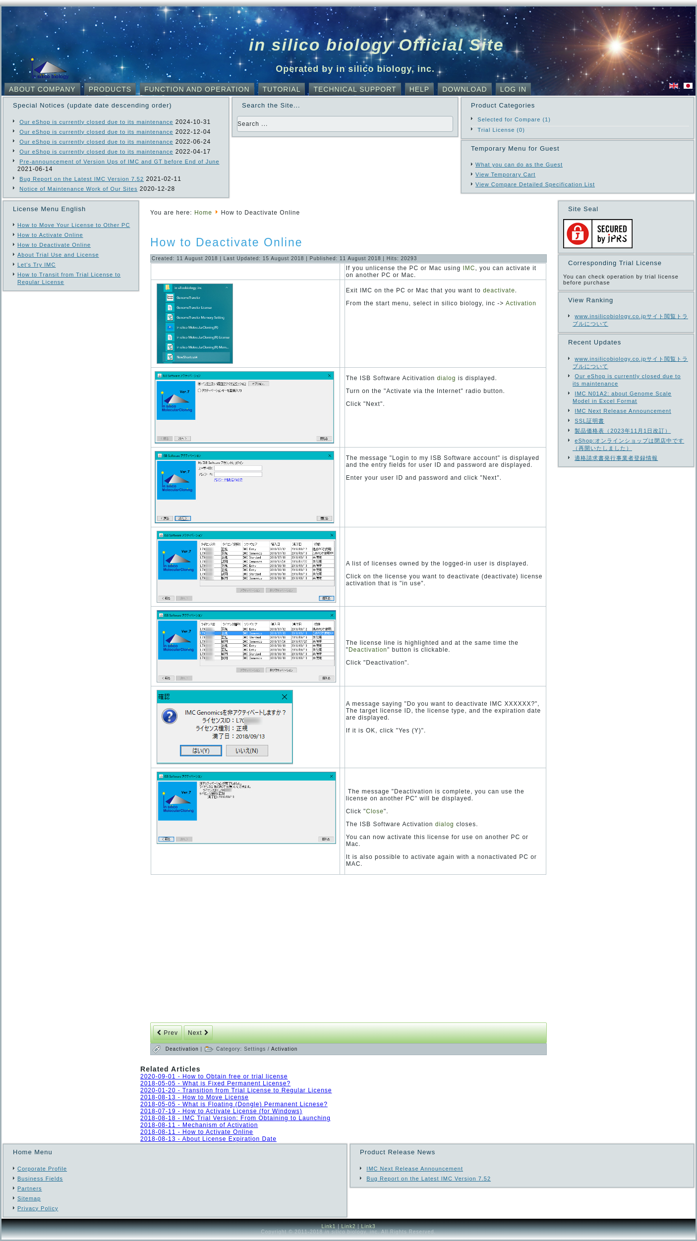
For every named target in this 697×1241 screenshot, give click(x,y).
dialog (446, 378)
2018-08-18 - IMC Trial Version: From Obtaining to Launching (235, 1118)
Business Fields (40, 1179)
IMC (469, 268)
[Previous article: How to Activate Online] (167, 1032)
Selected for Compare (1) (514, 119)
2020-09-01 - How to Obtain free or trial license (214, 1076)
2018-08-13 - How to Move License (194, 1097)
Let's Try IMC (36, 265)
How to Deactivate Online (54, 245)
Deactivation (367, 649)
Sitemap (29, 1198)
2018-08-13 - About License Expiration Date (208, 1138)
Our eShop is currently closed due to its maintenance (96, 122)
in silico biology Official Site (376, 44)
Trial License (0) (500, 130)
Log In (513, 89)
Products (110, 89)
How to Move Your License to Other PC (73, 225)
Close (375, 811)
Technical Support (354, 89)
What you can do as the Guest (519, 165)
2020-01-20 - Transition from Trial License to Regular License (236, 1090)
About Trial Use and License (58, 255)
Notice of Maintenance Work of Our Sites (78, 189)
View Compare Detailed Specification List (535, 184)
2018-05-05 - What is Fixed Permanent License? (215, 1083)
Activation (521, 303)
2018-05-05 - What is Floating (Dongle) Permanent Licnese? (234, 1104)
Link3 (368, 1226)
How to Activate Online (50, 235)
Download (464, 89)
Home (203, 212)
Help (419, 89)
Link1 (328, 1226)
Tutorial (282, 89)
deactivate (499, 290)
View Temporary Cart (505, 174)
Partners (29, 1188)
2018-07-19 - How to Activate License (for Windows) (221, 1111)
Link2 (349, 1226)
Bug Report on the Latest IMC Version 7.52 (81, 179)
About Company (42, 89)
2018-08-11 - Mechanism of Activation (199, 1125)
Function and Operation (196, 89)
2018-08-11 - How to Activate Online (196, 1131)
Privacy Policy (37, 1208)
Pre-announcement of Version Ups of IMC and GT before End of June (119, 162)
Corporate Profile (42, 1169)
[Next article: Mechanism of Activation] (198, 1032)
